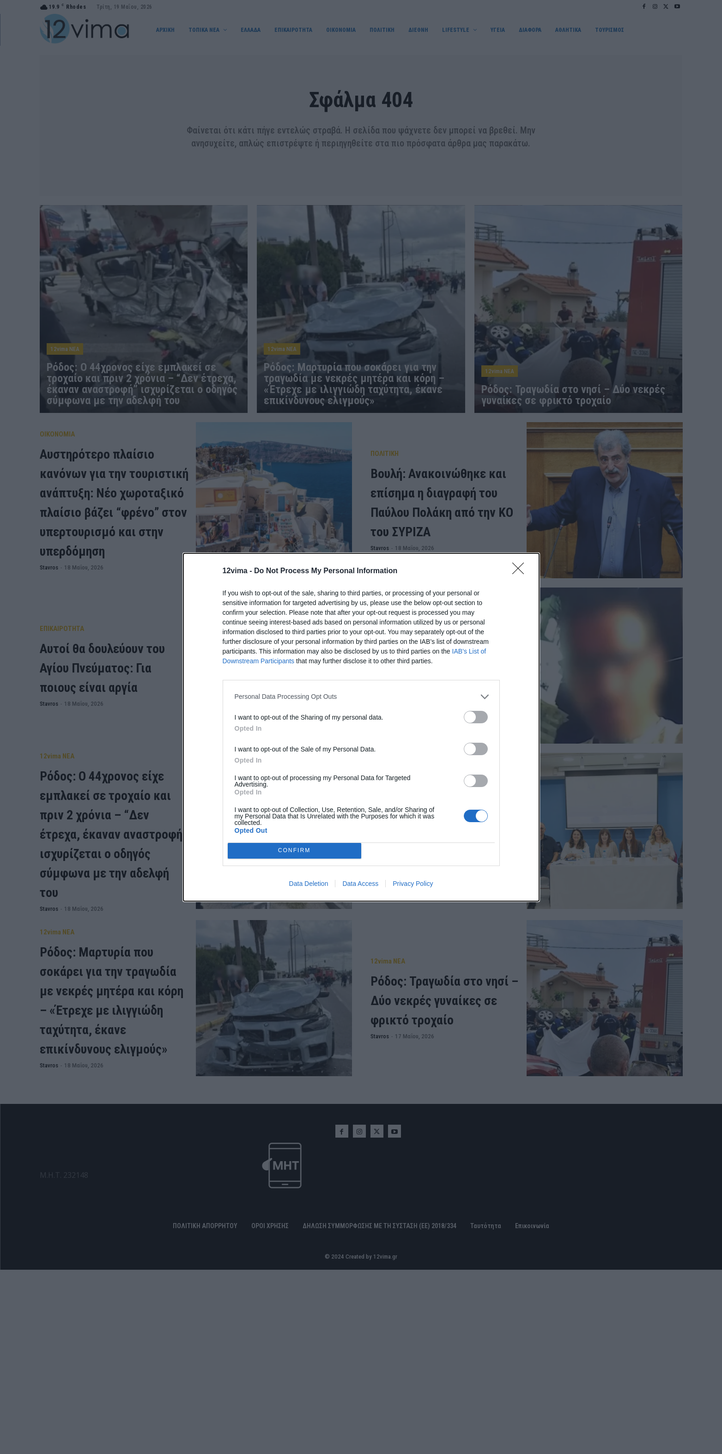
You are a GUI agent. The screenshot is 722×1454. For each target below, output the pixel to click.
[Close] (521, 571)
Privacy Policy (413, 883)
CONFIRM (294, 850)
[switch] (476, 717)
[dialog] (361, 727)
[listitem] (361, 697)
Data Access (360, 883)
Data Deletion (308, 883)
